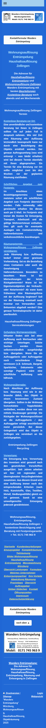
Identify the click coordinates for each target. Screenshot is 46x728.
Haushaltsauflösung (22, 77)
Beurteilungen (27, 91)
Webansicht (37, 696)
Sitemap (7, 696)
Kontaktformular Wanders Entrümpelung (23, 40)
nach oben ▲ (23, 622)
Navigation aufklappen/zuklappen (23, 3)
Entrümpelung (20, 80)
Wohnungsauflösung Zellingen (23, 84)
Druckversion (11, 693)
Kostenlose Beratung (19, 94)
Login (40, 693)
